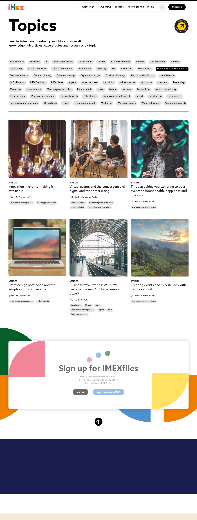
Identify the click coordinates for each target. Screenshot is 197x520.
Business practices (120, 62)
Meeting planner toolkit (59, 89)
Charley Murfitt (25, 197)
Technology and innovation (24, 103)
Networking (143, 89)
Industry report (127, 82)
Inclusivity (108, 82)
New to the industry (165, 89)
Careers (140, 62)
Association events (63, 62)
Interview (162, 82)
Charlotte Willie (25, 296)
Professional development (116, 96)
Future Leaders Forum (142, 75)
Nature (113, 89)
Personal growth (69, 96)
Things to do (50, 103)
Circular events (157, 62)
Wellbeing (106, 103)
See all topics (17, 62)
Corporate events (37, 69)
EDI (113, 69)
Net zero (126, 89)
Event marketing (42, 75)
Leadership (179, 82)
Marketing (15, 89)
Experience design (90, 75)
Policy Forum (90, 96)
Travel (65, 103)
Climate (175, 62)
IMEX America (17, 82)
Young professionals (175, 103)
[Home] (16, 7)
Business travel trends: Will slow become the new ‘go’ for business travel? (94, 289)
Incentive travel (90, 82)
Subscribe (177, 7)
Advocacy (35, 62)
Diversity (101, 69)
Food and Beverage (115, 75)
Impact (72, 82)
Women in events (126, 103)
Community (16, 69)
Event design (144, 69)
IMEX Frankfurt (37, 82)
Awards (101, 62)
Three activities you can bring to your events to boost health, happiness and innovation (159, 191)
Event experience (19, 75)
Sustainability (175, 96)
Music (100, 89)
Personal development (43, 96)
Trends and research (84, 103)
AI (46, 62)
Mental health (84, 89)
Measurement (33, 89)
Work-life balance (150, 103)
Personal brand (18, 96)
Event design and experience (172, 69)
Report (139, 96)
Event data (126, 69)
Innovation (146, 82)
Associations (85, 62)
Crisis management (62, 69)
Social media (155, 96)
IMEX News (57, 82)
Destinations (84, 69)
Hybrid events (167, 75)
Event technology (66, 75)
